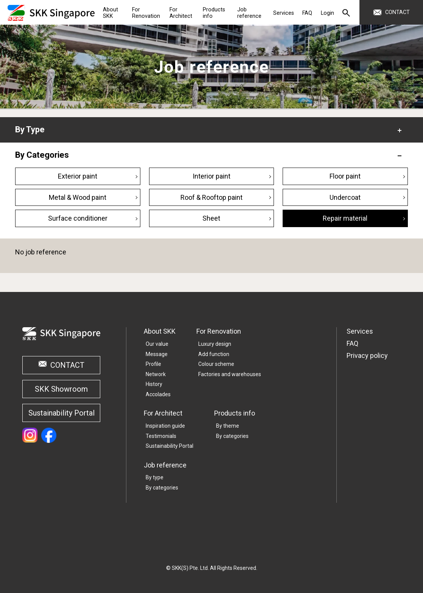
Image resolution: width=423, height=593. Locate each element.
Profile (153, 364)
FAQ (352, 343)
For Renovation (218, 331)
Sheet (211, 218)
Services (360, 331)
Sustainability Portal (61, 412)
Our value (157, 344)
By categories (232, 436)
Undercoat (345, 197)
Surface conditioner (77, 218)
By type (154, 477)
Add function (213, 354)
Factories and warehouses (229, 374)
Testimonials (161, 436)
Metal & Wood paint (77, 197)
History (154, 384)
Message (157, 354)
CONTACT (67, 365)
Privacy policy (367, 355)
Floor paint (345, 176)
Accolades (158, 394)
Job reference (165, 465)
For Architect (163, 413)
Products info (234, 413)
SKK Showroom (61, 389)
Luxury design (214, 344)
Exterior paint (77, 176)
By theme (227, 426)
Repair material (345, 218)
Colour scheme (216, 364)
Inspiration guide (165, 426)
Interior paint (211, 176)
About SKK (160, 331)
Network (156, 374)
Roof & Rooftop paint (211, 197)
